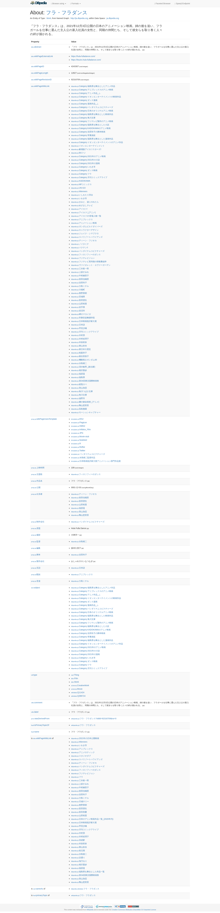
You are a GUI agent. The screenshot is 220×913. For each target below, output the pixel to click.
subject (35, 587)
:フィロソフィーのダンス (86, 254)
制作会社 (37, 522)
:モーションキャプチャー (86, 412)
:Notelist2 (79, 440)
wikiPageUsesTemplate (44, 419)
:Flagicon (79, 422)
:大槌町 (78, 289)
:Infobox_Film (81, 429)
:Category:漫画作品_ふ (84, 104)
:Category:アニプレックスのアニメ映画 (92, 90)
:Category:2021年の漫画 (85, 163)
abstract (36, 47)
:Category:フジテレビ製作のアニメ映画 (92, 121)
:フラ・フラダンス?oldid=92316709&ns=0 (93, 718)
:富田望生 (79, 300)
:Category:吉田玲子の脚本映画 (88, 132)
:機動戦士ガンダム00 (84, 360)
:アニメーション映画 (84, 223)
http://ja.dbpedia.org (79, 18)
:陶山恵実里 (80, 405)
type (34, 675)
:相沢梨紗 (79, 370)
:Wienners (79, 191)
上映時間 (37, 468)
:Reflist (78, 447)
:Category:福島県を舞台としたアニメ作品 (93, 86)
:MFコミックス (81, 184)
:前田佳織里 (80, 279)
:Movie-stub (80, 436)
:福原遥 (78, 374)
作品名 (36, 481)
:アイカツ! (79, 209)
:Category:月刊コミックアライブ (89, 177)
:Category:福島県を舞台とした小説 (90, 125)
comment (36, 702)
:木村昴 (78, 335)
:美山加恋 (79, 388)
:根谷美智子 (80, 356)
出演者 (36, 494)
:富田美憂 (79, 812)
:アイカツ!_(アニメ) (83, 212)
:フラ (77, 777)
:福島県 (78, 377)
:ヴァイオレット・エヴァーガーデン (90, 265)
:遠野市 (78, 398)
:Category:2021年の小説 (85, 160)
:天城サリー (80, 801)
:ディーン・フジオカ (84, 240)
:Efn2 (77, 419)
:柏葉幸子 (79, 353)
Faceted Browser (162, 3)
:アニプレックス (82, 219)
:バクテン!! (79, 247)
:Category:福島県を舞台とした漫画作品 (92, 139)
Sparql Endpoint (182, 3)
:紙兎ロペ (79, 384)
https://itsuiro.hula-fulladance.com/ (86, 60)
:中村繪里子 (80, 275)
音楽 (35, 581)
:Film (74, 678)
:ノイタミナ (80, 244)
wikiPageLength (39, 73)
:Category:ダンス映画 (84, 170)
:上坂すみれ (80, 272)
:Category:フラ (81, 174)
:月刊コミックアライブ (85, 332)
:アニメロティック (83, 752)
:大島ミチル (80, 286)
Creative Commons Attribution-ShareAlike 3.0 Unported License (134, 909)
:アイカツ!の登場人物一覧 (86, 216)
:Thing (75, 675)
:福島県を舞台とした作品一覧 (88, 871)
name (35, 732)
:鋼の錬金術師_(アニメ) (85, 402)
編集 (35, 548)
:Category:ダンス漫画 (84, 100)
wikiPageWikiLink (40, 86)
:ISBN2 (78, 426)
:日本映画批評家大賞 (84, 321)
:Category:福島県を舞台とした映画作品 (92, 114)
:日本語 (78, 325)
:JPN (77, 433)
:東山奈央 (79, 346)
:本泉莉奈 (79, 342)
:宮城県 (78, 296)
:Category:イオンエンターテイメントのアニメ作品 (97, 142)
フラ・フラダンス (66, 12)
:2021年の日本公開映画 (85, 738)
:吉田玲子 (79, 282)
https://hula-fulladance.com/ (83, 56)
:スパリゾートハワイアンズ (87, 237)
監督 (35, 541)
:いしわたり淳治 (82, 195)
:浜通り (78, 857)
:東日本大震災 (81, 349)
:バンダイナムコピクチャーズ (88, 251)
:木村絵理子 (80, 339)
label (34, 712)
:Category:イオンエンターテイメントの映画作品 (96, 97)
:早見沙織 (79, 328)
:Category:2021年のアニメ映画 (88, 156)
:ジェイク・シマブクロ (85, 233)
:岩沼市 (78, 311)
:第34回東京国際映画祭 (85, 381)
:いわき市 (79, 198)
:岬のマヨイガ (81, 314)
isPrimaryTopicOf (40, 725)
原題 (35, 528)
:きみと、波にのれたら (85, 202)
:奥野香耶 (79, 293)
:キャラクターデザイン (85, 230)
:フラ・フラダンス (83, 725)
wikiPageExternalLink (42, 56)
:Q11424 (77, 692)
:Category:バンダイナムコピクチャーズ (92, 107)
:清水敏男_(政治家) (83, 367)
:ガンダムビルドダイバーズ (87, 226)
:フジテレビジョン (83, 258)
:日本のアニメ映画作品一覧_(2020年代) (92, 819)
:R (76, 443)
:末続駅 (78, 840)
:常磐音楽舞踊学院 (83, 318)
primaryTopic (40, 895)
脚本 (35, 555)
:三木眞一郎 (80, 268)
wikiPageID (37, 66)
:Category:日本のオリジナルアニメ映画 (92, 111)
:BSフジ (78, 153)
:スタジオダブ (81, 756)
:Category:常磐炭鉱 (83, 135)
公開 (35, 487)
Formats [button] (75, 3)
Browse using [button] (58, 3)
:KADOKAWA (80, 181)
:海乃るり (79, 861)
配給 (35, 574)
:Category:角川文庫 (83, 118)
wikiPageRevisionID (41, 79)
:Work (75, 682)
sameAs (38, 889)
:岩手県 (78, 307)
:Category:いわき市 (83, 167)
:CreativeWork (80, 685)
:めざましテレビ (82, 205)
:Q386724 (78, 696)
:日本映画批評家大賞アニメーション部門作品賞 (96, 461)
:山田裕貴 (79, 304)
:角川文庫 (79, 395)
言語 (35, 568)
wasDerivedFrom (40, 718)
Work (48, 18)
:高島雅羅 (79, 409)
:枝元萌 (78, 850)
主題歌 (36, 474)
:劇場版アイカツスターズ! (86, 149)
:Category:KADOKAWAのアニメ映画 (91, 128)
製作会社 (37, 561)
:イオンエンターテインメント (88, 146)
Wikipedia (90, 909)
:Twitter (78, 450)
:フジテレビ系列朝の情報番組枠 (88, 261)
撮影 (35, 535)
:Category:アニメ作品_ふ (85, 93)
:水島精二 (79, 363)
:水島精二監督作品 (83, 457)
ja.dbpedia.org (112, 18)
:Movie (76, 689)
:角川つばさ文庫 (82, 391)
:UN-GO (78, 188)
